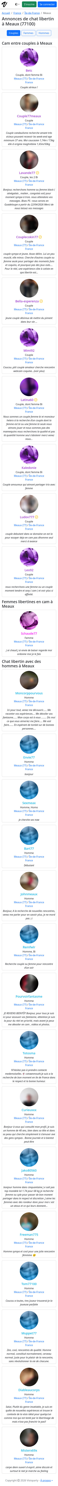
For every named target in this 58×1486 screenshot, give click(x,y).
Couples (13, 33)
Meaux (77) (20, 78)
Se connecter (47, 4)
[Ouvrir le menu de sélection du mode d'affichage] (17, 4)
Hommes (44, 33)
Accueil (6, 13)
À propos (45, 1480)
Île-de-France (32, 13)
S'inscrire (29, 4)
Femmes (28, 33)
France (17, 13)
